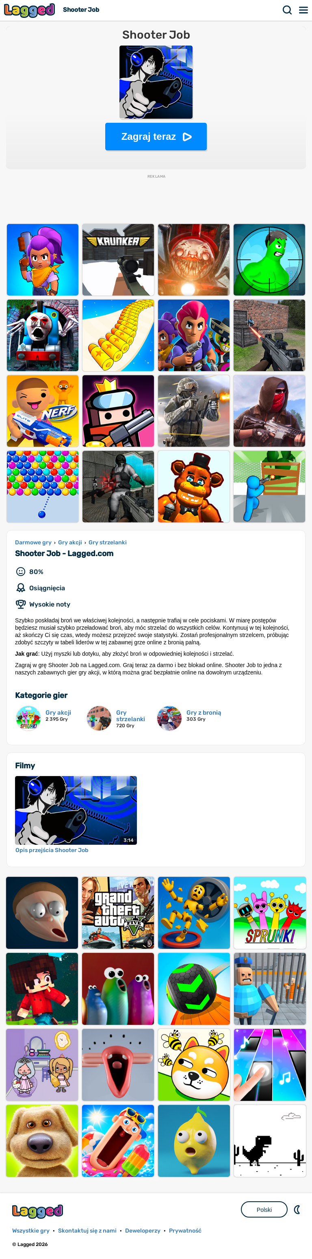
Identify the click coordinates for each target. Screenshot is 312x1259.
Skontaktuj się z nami (87, 1230)
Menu (304, 10)
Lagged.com (38, 1211)
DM (298, 1209)
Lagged (30, 10)
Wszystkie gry (31, 1230)
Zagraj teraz (148, 136)
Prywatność (185, 1230)
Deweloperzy (142, 1230)
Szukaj (288, 10)
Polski (264, 1210)
